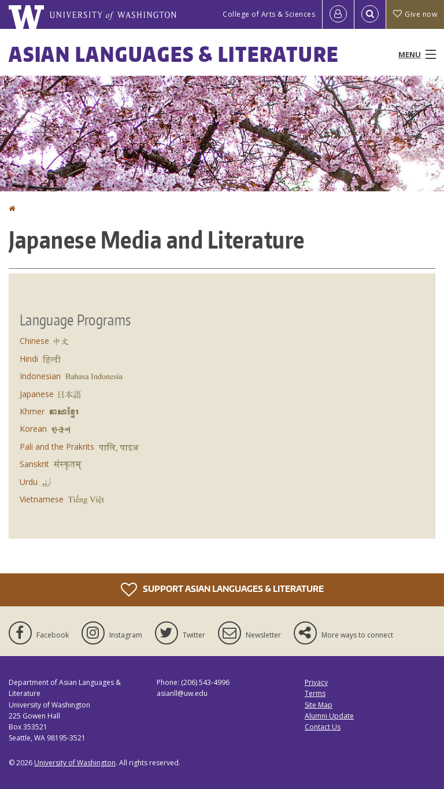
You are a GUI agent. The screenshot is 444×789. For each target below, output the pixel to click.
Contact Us (323, 727)
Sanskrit (34, 463)
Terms (315, 693)
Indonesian (40, 376)
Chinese (34, 340)
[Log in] (338, 14)
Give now (415, 14)
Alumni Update (329, 716)
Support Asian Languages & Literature (222, 589)
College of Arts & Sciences (269, 14)
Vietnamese (42, 499)
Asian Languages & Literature (174, 54)
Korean (33, 428)
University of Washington (75, 763)
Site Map (318, 705)
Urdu (29, 481)
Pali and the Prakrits (57, 446)
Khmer (32, 411)
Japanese (37, 393)
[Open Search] (370, 14)
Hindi (29, 358)
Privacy (316, 682)
